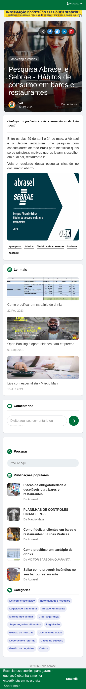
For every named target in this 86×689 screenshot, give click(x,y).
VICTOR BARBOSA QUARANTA (49, 559)
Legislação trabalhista (23, 608)
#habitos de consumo (50, 246)
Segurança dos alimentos (25, 624)
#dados (29, 246)
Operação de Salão (50, 632)
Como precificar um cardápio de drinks (48, 552)
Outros (43, 648)
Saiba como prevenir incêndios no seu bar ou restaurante (49, 572)
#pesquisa (14, 246)
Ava (20, 102)
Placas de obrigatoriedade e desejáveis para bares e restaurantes (44, 489)
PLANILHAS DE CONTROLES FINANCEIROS (45, 512)
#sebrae (72, 246)
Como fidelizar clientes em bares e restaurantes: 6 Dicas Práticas (49, 532)
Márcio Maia (36, 519)
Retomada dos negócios (55, 600)
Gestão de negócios (21, 648)
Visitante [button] (74, 3)
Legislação (53, 624)
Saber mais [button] (12, 686)
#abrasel (13, 252)
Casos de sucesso (52, 640)
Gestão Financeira (53, 608)
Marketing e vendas (23, 59)
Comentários (69, 104)
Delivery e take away (22, 600)
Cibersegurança (48, 616)
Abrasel (33, 499)
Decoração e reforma (22, 640)
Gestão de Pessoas (21, 632)
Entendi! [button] (72, 678)
